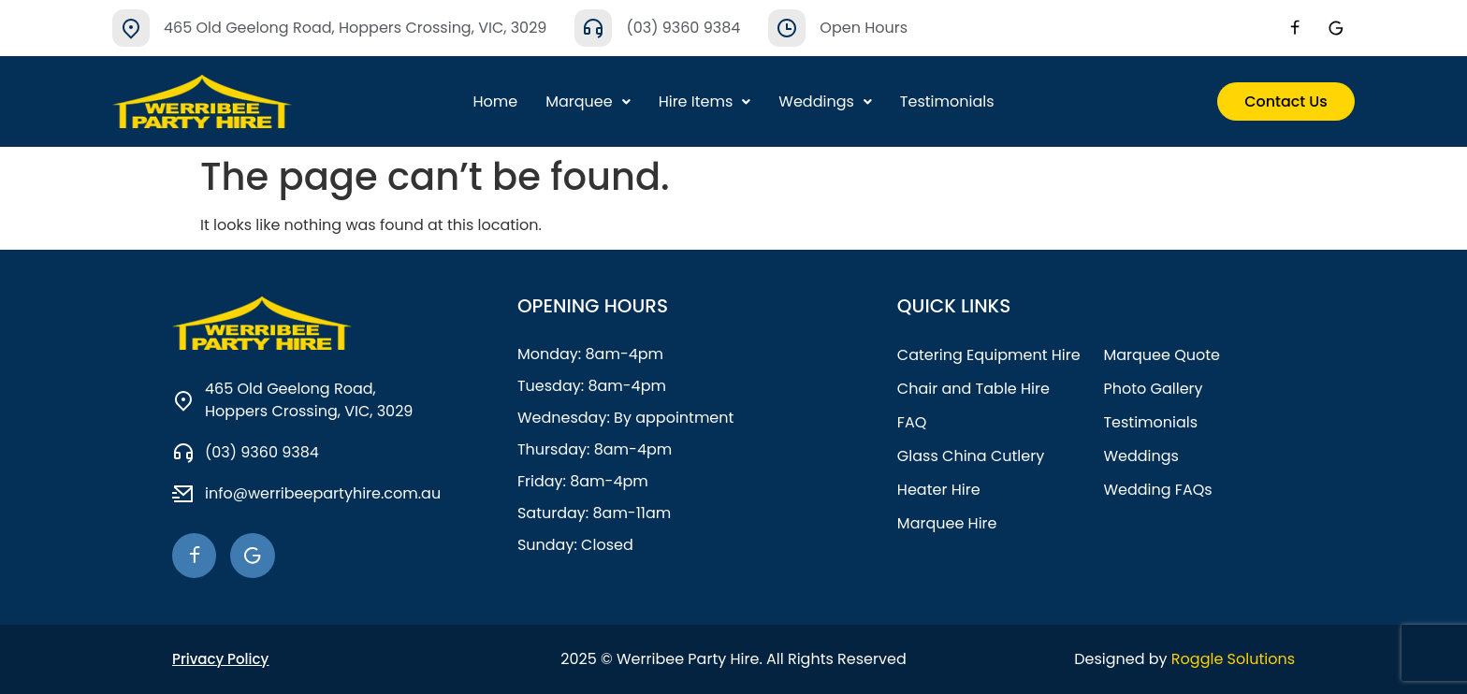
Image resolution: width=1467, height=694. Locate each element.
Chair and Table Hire (973, 388)
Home (494, 101)
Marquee (587, 101)
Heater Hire (938, 489)
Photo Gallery (1152, 388)
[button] (587, 101)
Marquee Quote (1161, 355)
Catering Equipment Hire (989, 355)
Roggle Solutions (1233, 659)
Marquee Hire (947, 523)
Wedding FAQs (1157, 489)
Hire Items (705, 101)
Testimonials (947, 101)
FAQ (911, 422)
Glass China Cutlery (970, 456)
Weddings (825, 101)
